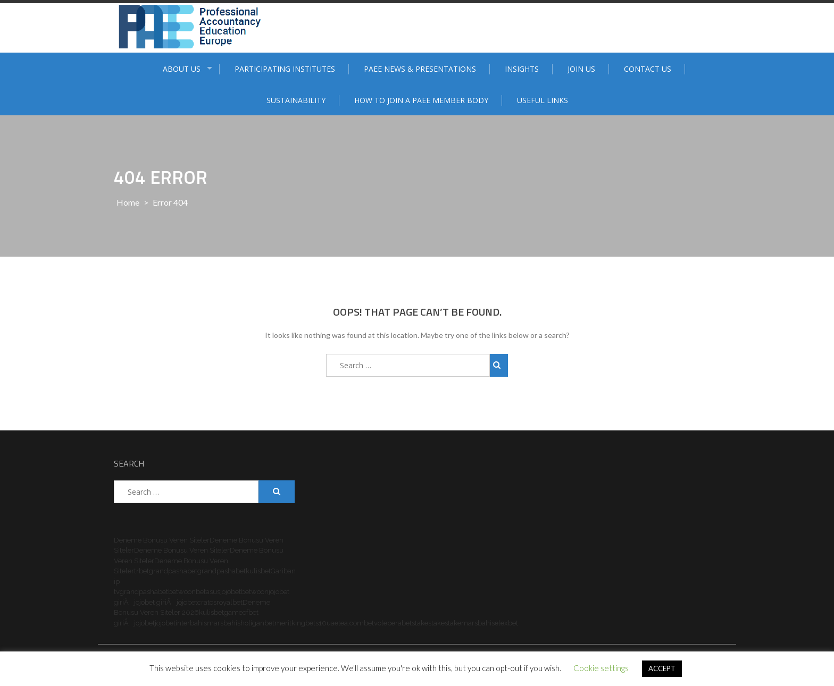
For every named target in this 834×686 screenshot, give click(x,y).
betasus (208, 592)
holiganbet (257, 623)
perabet (399, 623)
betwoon (182, 592)
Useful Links (542, 100)
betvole (375, 623)
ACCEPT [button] (661, 668)
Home (127, 202)
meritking (289, 623)
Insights (522, 69)
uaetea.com (345, 623)
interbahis (191, 623)
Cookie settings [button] (601, 668)
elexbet (506, 623)
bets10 (316, 623)
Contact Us (647, 69)
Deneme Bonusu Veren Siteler (162, 540)
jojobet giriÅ (155, 602)
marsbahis (223, 623)
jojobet (230, 592)
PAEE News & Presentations (420, 69)
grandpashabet (173, 571)
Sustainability (296, 100)
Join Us (581, 69)
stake (420, 623)
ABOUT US (182, 69)
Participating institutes (285, 69)
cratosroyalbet (220, 602)
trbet (141, 571)
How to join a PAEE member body (421, 100)
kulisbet (258, 571)
